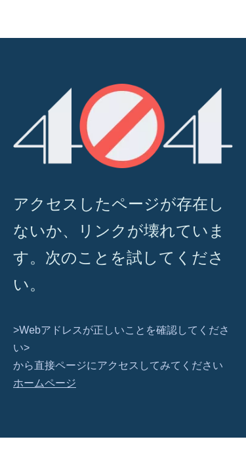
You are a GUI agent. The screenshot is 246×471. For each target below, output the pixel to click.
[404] (123, 126)
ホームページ (44, 383)
